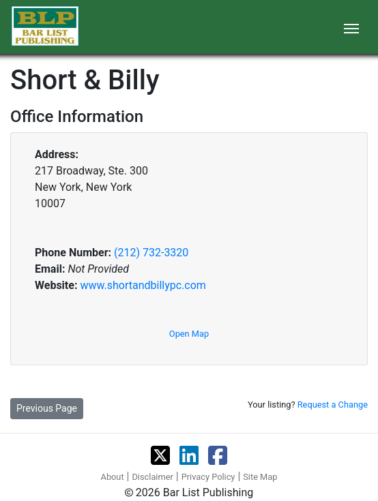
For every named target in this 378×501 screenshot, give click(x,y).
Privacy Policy (208, 477)
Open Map (189, 334)
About (112, 477)
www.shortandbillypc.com (142, 285)
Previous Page (46, 408)
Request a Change (332, 404)
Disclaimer (152, 477)
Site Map (260, 477)
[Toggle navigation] (351, 27)
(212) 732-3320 (151, 252)
